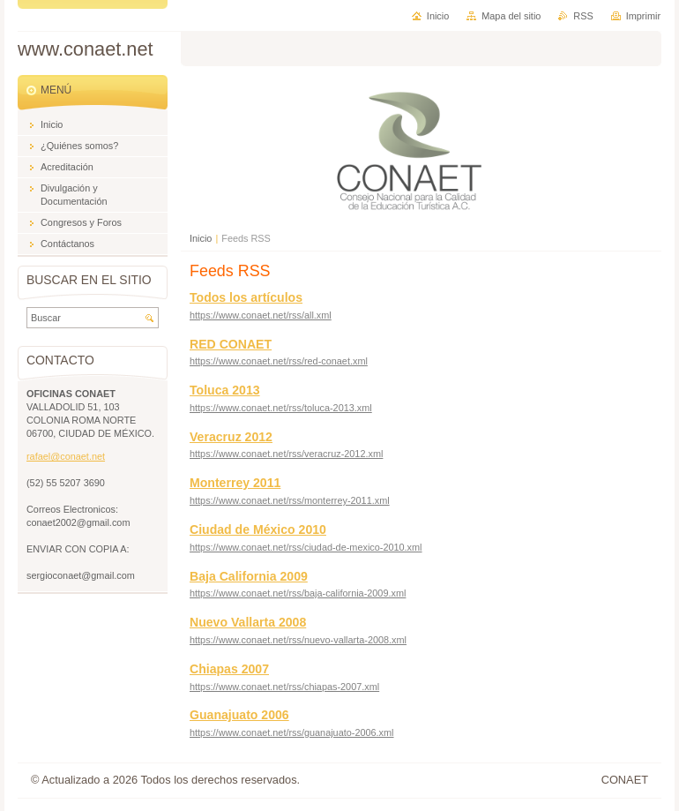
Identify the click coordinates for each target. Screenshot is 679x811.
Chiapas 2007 (229, 669)
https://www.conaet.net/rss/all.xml (261, 315)
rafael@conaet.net (65, 456)
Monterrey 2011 (235, 483)
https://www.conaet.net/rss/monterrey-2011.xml (290, 500)
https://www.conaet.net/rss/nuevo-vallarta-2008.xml (298, 640)
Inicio (201, 238)
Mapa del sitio (511, 16)
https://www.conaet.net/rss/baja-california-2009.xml (298, 593)
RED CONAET (231, 344)
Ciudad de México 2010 (258, 529)
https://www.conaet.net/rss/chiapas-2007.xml (284, 686)
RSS (583, 16)
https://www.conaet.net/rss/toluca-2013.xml (281, 407)
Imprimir (643, 16)
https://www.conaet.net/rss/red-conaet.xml (279, 361)
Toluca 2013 (225, 390)
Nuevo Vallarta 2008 (248, 622)
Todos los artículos (246, 297)
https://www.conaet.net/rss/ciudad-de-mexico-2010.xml (306, 547)
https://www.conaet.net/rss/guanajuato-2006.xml (292, 732)
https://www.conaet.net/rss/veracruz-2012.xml (286, 453)
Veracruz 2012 (231, 437)
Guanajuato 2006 (239, 715)
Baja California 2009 (249, 576)
